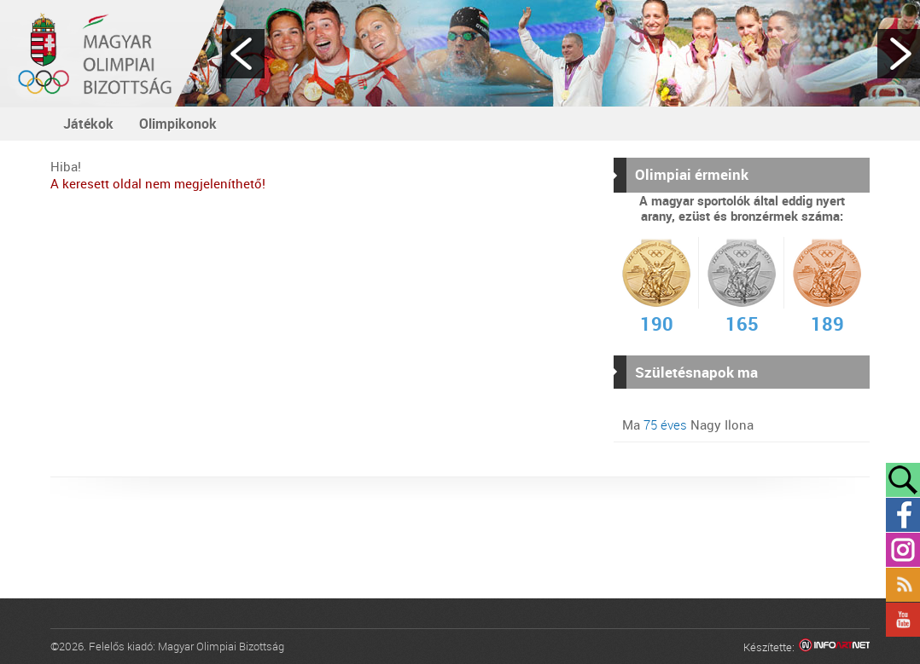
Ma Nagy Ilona (688, 424)
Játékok (88, 123)
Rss (903, 585)
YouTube (903, 620)
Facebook (903, 515)
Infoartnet (834, 647)
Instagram (903, 550)
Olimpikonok (178, 123)
